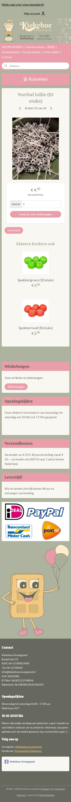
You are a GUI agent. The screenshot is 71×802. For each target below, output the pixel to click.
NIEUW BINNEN (12, 47)
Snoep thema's (11, 52)
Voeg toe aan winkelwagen (35, 214)
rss (51, 789)
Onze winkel (51, 52)
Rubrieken (36, 79)
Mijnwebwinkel (47, 795)
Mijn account (34, 13)
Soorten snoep (35, 47)
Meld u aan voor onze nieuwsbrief (23, 4)
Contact (7, 57)
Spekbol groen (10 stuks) (36, 280)
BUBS (51, 47)
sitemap (45, 789)
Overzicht (14, 230)
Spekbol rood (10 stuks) (36, 328)
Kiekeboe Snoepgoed (20, 761)
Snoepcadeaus (32, 52)
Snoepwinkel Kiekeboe (28, 750)
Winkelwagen (16, 386)
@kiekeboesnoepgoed (28, 746)
